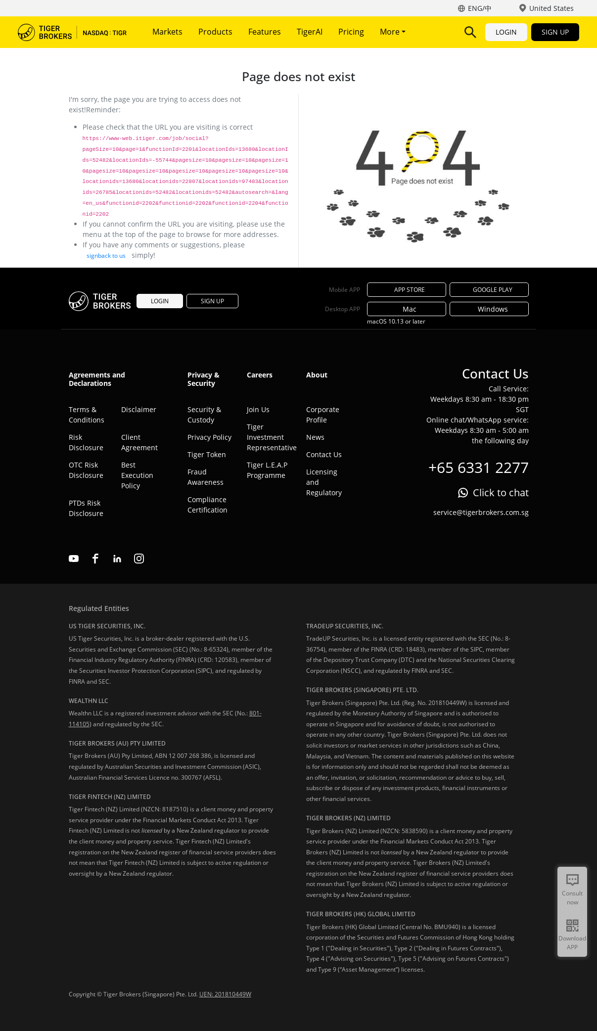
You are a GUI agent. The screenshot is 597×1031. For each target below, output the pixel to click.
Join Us (258, 409)
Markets (167, 31)
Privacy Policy (209, 437)
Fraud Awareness (205, 477)
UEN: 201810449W (225, 994)
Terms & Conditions (86, 414)
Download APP (572, 942)
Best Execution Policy (137, 475)
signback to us (106, 255)
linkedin (117, 558)
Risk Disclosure (86, 442)
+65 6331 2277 (478, 467)
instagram (139, 558)
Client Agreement (139, 442)
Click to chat (501, 492)
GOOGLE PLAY (489, 289)
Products (215, 31)
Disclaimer (138, 409)
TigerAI (309, 31)
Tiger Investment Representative (269, 437)
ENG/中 (480, 8)
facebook (95, 558)
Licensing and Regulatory (324, 482)
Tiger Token (206, 454)
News (315, 437)
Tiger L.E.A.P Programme (267, 470)
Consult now (572, 897)
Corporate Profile (322, 414)
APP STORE (406, 289)
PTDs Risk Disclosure (86, 508)
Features (264, 31)
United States (551, 8)
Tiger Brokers (72, 32)
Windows (489, 309)
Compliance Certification (207, 505)
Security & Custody (204, 414)
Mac (406, 309)
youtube (74, 558)
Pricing (351, 31)
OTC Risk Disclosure (86, 470)
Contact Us (324, 454)
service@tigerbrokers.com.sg (481, 512)
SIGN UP (555, 32)
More (393, 31)
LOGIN (506, 32)
